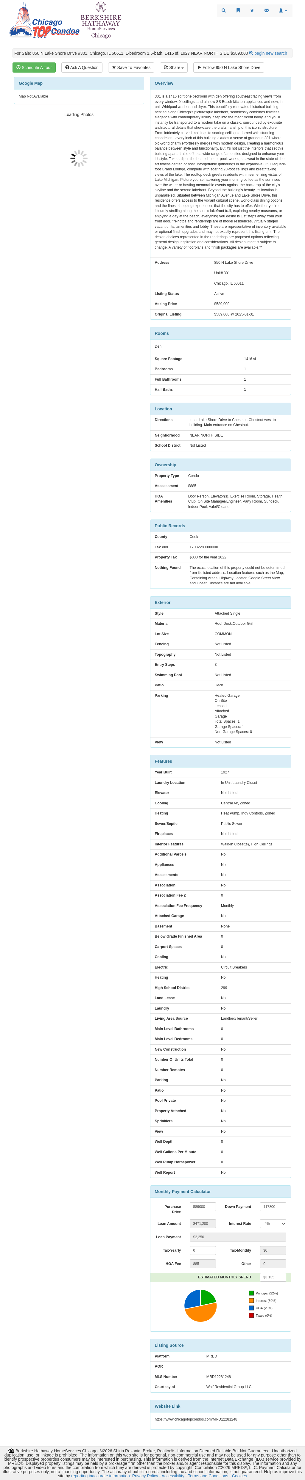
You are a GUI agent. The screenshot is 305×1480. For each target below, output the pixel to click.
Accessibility (172, 1475)
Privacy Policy (145, 1475)
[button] (283, 10)
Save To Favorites (131, 67)
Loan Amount (169, 1224)
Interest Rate (240, 1224)
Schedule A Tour (34, 67)
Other (246, 1264)
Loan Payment (168, 1237)
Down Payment (238, 1207)
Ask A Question (82, 67)
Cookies (239, 1475)
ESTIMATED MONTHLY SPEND (224, 1277)
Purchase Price (172, 1209)
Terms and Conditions (208, 1475)
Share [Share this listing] (174, 67)
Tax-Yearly (172, 1250)
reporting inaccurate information (100, 1475)
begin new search (270, 53)
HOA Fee (173, 1264)
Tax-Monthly (240, 1250)
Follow (228, 67)
